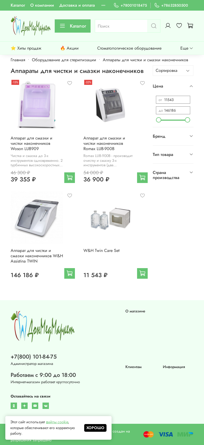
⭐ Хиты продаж (26, 48)
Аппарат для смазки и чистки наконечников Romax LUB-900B (104, 143)
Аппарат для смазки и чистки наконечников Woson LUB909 (31, 143)
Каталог (18, 5)
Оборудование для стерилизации (64, 60)
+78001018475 (130, 5)
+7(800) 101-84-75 (34, 357)
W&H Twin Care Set (101, 250)
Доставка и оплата (77, 5)
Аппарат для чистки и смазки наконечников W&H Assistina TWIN (37, 255)
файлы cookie (57, 422)
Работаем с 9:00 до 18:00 (43, 375)
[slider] (159, 120)
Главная (18, 60)
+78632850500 (171, 5)
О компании (42, 5)
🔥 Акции (69, 48)
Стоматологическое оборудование (129, 48)
